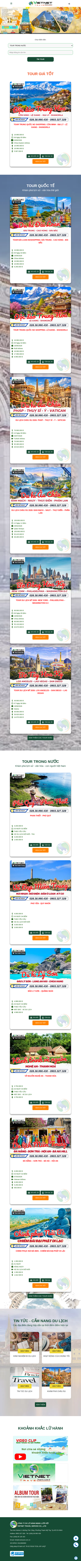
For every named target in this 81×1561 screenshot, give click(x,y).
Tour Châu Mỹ (18, 562)
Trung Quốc (17, 87)
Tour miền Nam (18, 1213)
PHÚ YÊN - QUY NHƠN (40, 903)
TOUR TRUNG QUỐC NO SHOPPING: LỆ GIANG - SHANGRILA (40, 330)
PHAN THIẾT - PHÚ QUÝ (40, 816)
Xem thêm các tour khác (40, 738)
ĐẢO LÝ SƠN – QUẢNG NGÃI (40, 991)
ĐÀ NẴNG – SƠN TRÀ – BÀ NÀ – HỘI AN (40, 1161)
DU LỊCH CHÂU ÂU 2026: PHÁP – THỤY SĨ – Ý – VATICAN (40, 420)
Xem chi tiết (40, 161)
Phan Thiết (17, 778)
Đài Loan (16, 202)
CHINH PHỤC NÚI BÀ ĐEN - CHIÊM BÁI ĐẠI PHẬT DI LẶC (40, 1251)
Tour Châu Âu (18, 382)
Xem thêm (24, 1351)
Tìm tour (40, 59)
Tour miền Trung (19, 865)
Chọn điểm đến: (40, 40)
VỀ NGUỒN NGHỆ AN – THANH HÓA (40, 1076)
